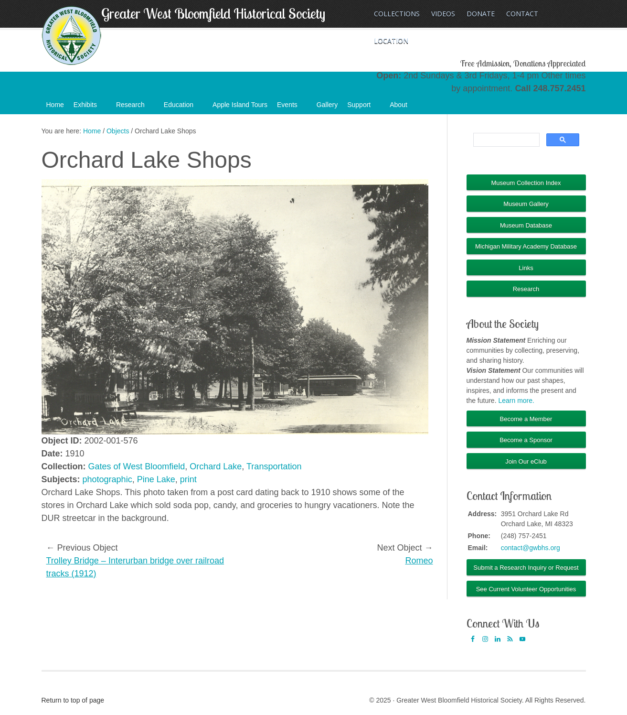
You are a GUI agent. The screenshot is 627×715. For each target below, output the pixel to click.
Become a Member (526, 418)
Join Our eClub (526, 461)
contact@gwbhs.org (530, 548)
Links (526, 267)
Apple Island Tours (240, 104)
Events (292, 107)
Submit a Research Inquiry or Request (525, 567)
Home (55, 104)
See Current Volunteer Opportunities (526, 589)
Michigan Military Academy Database (526, 246)
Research (135, 107)
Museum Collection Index (526, 182)
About (403, 107)
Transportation (273, 466)
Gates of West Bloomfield (136, 466)
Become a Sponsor (526, 440)
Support (363, 107)
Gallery (327, 104)
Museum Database (526, 225)
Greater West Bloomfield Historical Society (213, 13)
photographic (107, 479)
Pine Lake (156, 479)
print (188, 479)
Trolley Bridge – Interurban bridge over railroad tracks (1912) (135, 567)
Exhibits (90, 107)
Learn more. (516, 400)
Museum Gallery (526, 203)
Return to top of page (73, 700)
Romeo (419, 560)
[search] (505, 140)
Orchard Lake (216, 466)
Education (183, 107)
